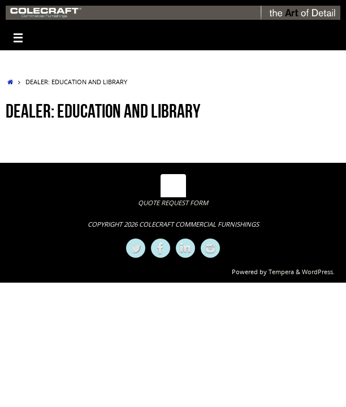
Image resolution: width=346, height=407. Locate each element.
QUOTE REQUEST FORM (173, 202)
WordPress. (318, 271)
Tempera (281, 271)
